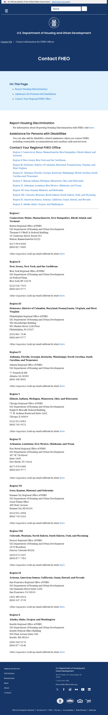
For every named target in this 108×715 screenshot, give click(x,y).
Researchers (9, 678)
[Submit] (84, 8)
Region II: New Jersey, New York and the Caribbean (39, 160)
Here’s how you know (60, 2)
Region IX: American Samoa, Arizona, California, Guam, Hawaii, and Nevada (52, 199)
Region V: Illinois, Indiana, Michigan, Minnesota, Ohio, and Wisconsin (48, 180)
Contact (7, 693)
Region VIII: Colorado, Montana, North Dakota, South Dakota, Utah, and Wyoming (54, 194)
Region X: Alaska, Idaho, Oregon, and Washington (38, 204)
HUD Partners (9, 673)
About (6, 688)
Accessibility (68, 710)
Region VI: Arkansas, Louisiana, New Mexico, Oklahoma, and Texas (47, 185)
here (91, 127)
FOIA (50, 710)
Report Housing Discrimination (31, 89)
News (6, 683)
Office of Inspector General (23, 710)
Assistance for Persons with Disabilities (35, 94)
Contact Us (6, 41)
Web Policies (81, 710)
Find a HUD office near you (67, 684)
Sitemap (92, 710)
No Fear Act (41, 710)
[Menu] (6, 10)
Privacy (58, 710)
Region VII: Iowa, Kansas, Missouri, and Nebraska (38, 190)
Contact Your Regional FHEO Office (33, 98)
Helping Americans (12, 668)
